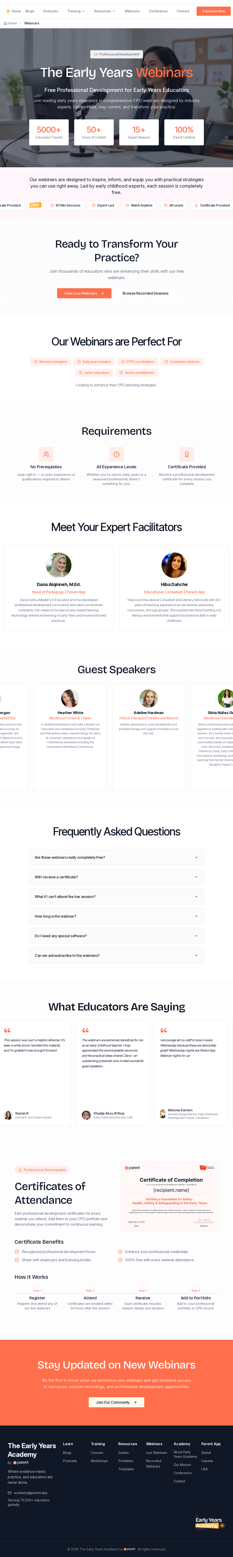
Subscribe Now (213, 11)
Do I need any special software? (116, 936)
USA (204, 1469)
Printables (125, 1461)
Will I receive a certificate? (116, 877)
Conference (158, 11)
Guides (123, 1453)
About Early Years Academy (185, 1454)
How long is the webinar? (116, 916)
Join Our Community (116, 1402)
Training (76, 11)
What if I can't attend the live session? (116, 896)
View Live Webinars (84, 293)
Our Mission (182, 1465)
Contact (183, 11)
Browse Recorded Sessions (145, 293)
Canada (207, 1461)
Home (13, 11)
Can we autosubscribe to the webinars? (116, 955)
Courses (97, 1453)
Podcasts (50, 11)
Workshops (99, 1461)
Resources (105, 11)
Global (206, 1453)
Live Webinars (156, 1453)
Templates (126, 1469)
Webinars (132, 11)
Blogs (29, 11)
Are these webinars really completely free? (116, 857)
